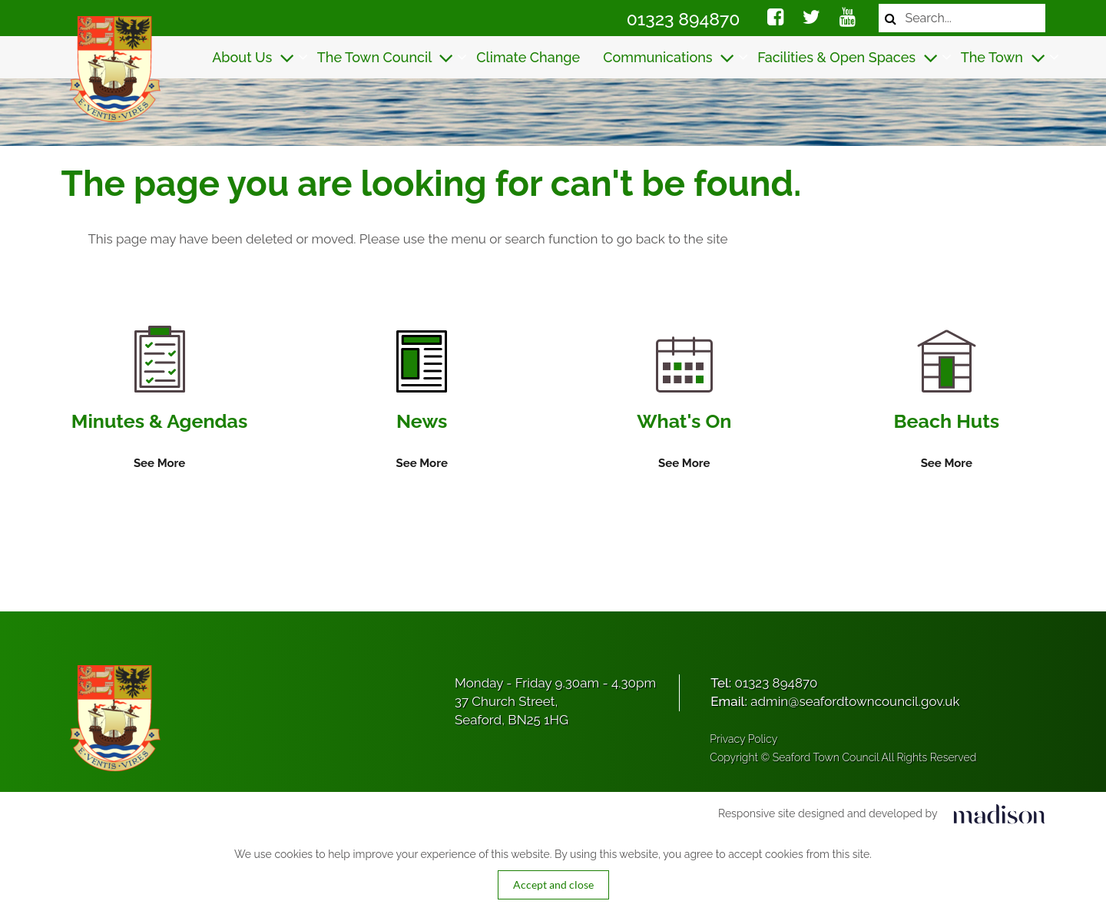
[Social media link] (775, 19)
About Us (253, 57)
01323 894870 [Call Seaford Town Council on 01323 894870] (683, 18)
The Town (1003, 57)
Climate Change (528, 57)
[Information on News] (421, 401)
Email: (834, 701)
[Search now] (890, 18)
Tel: (763, 683)
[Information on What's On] (684, 404)
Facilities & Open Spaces (847, 57)
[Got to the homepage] (113, 69)
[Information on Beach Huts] (947, 401)
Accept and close (553, 884)
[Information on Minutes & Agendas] (159, 399)
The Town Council (385, 57)
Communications (668, 57)
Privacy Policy (743, 739)
